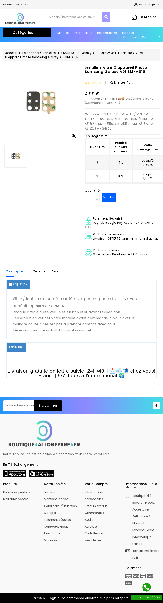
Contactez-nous (56, 526)
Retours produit (96, 506)
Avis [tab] (55, 271)
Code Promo (94, 533)
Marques (63, 33)
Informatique (83, 33)
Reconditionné (107, 33)
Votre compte (96, 484)
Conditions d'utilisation (60, 506)
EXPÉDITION (16, 347)
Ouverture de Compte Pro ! (141, 37)
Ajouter (109, 197)
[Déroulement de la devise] (17, 4)
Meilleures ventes (15, 499)
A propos (50, 513)
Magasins (50, 540)
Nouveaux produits (16, 492)
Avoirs (89, 520)
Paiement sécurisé (57, 520)
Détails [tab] (39, 271)
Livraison (50, 492)
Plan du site (52, 533)
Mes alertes (93, 540)
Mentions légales (56, 499)
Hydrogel (128, 33)
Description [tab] (16, 271)
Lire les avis (121, 82)
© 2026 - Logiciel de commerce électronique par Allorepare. (81, 598)
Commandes (94, 513)
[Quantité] (90, 197)
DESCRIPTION (18, 284)
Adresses (91, 526)
